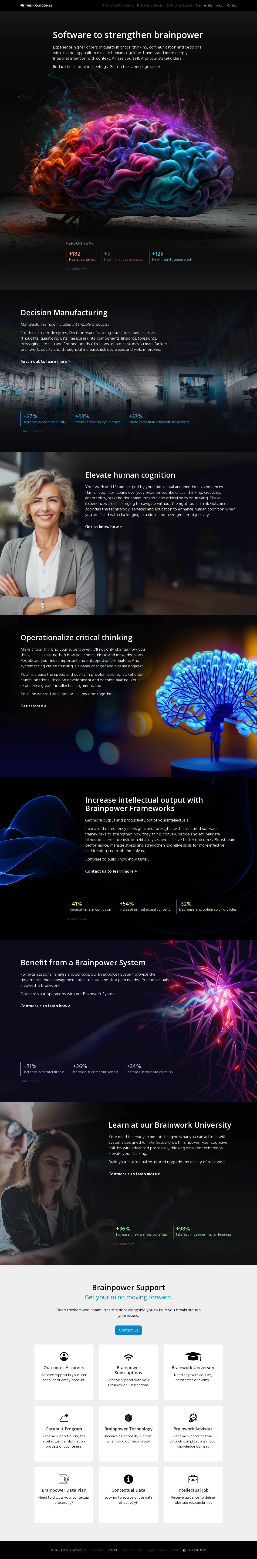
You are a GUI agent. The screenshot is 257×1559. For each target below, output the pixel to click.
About (219, 5)
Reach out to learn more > (45, 362)
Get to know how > (103, 527)
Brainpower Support (179, 5)
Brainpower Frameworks (118, 5)
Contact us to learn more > (111, 872)
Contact (232, 5)
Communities (204, 5)
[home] (61, 5)
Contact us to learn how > (45, 1006)
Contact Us (128, 1330)
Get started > (33, 706)
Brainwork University (150, 5)
